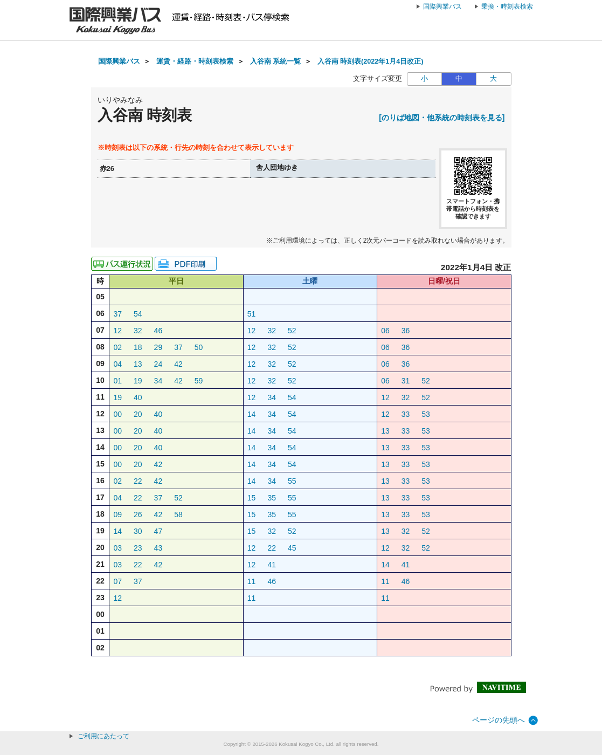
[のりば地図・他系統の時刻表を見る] (441, 117)
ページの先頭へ (498, 720)
